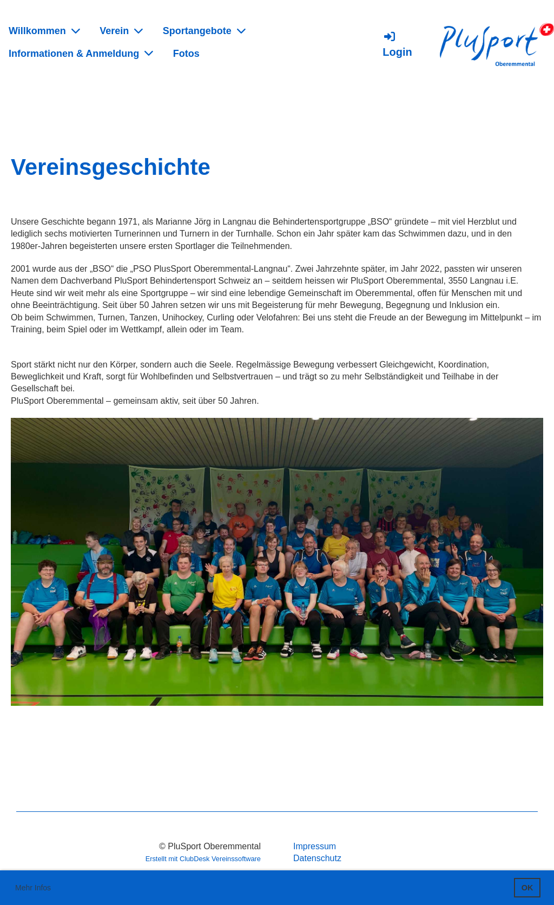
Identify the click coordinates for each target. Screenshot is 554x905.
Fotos (186, 53)
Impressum (314, 846)
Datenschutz (317, 858)
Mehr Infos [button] (33, 887)
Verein (121, 30)
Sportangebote (204, 30)
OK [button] (527, 887)
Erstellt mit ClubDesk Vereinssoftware (203, 859)
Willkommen (44, 30)
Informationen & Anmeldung (81, 53)
